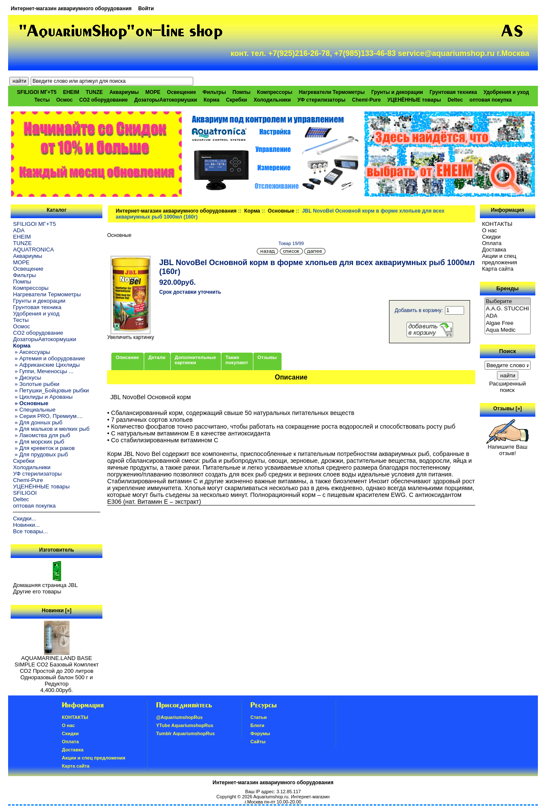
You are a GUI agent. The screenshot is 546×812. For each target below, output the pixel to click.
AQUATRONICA (33, 249)
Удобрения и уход (506, 92)
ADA (18, 230)
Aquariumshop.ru (270, 796)
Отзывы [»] (507, 409)
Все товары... (30, 531)
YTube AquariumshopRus (184, 725)
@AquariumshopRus (179, 717)
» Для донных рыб (37, 422)
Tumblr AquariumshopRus (185, 733)
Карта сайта (497, 269)
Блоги (257, 725)
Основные (281, 211)
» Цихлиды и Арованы (43, 397)
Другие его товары (37, 591)
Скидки (491, 237)
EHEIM (71, 92)
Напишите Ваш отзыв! (507, 447)
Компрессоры (275, 92)
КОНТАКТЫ (497, 224)
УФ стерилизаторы (321, 100)
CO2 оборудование (103, 100)
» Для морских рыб (38, 441)
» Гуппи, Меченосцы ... (43, 371)
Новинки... (26, 525)
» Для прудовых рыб (40, 454)
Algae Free (507, 323)
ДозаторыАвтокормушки (165, 100)
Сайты (258, 741)
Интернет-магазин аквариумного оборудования (71, 9)
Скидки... (24, 518)
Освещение (181, 92)
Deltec (455, 100)
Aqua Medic (507, 330)
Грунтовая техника (453, 92)
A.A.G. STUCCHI (507, 309)
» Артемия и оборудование (49, 358)
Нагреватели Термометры (332, 92)
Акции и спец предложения (499, 259)
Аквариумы (124, 92)
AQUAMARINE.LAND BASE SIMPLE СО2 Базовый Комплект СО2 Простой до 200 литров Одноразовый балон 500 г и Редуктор (57, 668)
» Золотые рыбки (36, 384)
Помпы (241, 92)
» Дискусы (27, 377)
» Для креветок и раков (44, 448)
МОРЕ (152, 92)
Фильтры (214, 92)
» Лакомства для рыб (41, 435)
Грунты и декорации (397, 92)
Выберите (507, 301)
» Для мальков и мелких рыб (51, 429)
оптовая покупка (491, 100)
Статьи (258, 717)
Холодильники (272, 100)
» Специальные (34, 409)
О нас (489, 230)
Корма (252, 211)
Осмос (64, 100)
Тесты (41, 100)
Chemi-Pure (366, 100)
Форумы (260, 733)
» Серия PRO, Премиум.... (48, 416)
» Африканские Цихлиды (46, 365)
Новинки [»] (56, 610)
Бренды (508, 288)
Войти (146, 9)
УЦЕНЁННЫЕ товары (414, 100)
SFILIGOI (25, 493)
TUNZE (94, 92)
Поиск (507, 351)
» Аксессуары (31, 352)
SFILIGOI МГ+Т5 (36, 92)
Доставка (494, 249)
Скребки (236, 100)
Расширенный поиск (507, 386)
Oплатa (492, 243)
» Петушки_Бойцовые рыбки (51, 390)
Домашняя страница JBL (45, 585)
